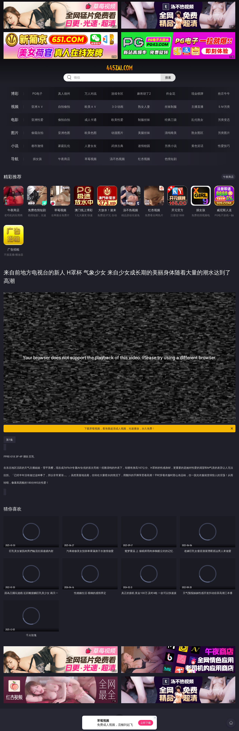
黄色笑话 (197, 146)
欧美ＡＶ (91, 107)
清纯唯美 (171, 133)
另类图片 (224, 133)
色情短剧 (171, 159)
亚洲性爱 (37, 120)
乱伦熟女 (197, 120)
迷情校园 (144, 146)
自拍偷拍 (64, 107)
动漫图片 (117, 133)
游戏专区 (117, 93)
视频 (14, 106)
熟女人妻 (144, 107)
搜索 (168, 77)
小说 (14, 145)
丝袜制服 (171, 107)
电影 (14, 119)
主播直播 (197, 107)
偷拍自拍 (64, 120)
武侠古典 (117, 146)
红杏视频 (144, 159)
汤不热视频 (117, 159)
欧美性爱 (117, 120)
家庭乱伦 (64, 146)
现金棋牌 (197, 93)
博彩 (14, 93)
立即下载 (145, 722)
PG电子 (37, 93)
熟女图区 (197, 133)
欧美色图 (91, 133)
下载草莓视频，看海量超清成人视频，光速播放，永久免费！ (159, 428)
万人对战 (91, 93)
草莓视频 (91, 159)
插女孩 (37, 159)
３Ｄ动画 (117, 107)
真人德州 (64, 93)
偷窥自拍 (37, 133)
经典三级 (171, 120)
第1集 (9, 439)
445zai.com (119, 68)
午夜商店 (64, 159)
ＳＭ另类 (224, 107)
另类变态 (224, 120)
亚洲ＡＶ (37, 107)
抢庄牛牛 (224, 93)
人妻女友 (91, 146)
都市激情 (37, 146)
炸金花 (170, 93)
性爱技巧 (224, 146)
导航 (14, 158)
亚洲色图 (64, 133)
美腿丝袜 (144, 133)
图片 (14, 132)
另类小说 (171, 146)
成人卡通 (91, 120)
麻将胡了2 (144, 93)
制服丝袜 (144, 120)
